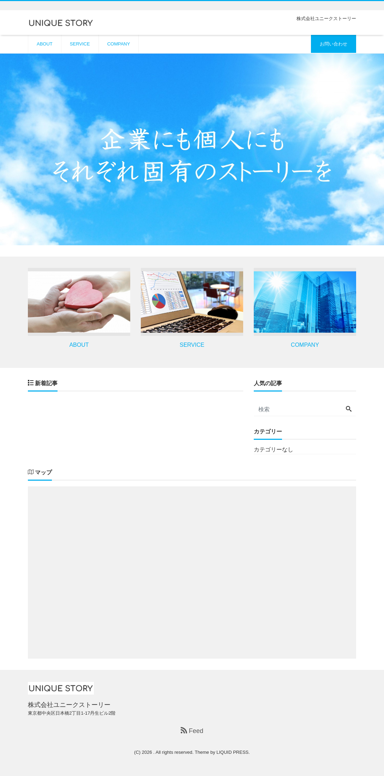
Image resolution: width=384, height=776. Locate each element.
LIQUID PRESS (232, 752)
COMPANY (118, 44)
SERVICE (80, 44)
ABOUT (45, 44)
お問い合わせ (333, 44)
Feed (192, 730)
